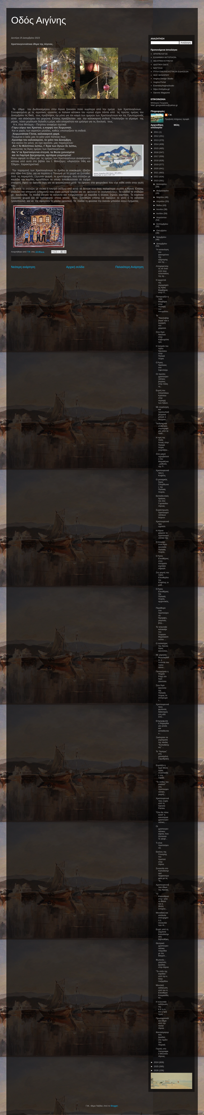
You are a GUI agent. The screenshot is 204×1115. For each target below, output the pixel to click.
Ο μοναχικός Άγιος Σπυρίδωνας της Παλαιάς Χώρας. (162, 485)
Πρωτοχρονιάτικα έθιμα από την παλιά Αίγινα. (162, 1023)
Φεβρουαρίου (162, 190)
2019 (156, 164)
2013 (156, 140)
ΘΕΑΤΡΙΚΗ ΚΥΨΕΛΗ (163, 61)
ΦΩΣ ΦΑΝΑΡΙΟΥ (161, 75)
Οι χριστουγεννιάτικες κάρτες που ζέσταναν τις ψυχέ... (162, 832)
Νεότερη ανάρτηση (23, 267)
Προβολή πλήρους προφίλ (177, 119)
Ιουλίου (160, 213)
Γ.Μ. (170, 115)
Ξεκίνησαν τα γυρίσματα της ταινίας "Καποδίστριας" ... (162, 742)
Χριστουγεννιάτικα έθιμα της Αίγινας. (162, 887)
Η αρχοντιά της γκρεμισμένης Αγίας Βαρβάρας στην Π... (162, 286)
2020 (156, 168)
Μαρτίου (160, 197)
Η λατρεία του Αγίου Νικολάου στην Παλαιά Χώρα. (162, 352)
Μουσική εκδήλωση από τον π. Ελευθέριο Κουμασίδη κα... (162, 991)
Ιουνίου (160, 209)
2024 (156, 1062)
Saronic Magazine (161, 92)
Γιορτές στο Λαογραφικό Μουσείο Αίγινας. (162, 1052)
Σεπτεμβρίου (162, 224)
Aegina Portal (159, 82)
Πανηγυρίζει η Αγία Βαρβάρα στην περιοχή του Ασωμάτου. (162, 304)
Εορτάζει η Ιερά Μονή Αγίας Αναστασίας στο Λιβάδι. (162, 771)
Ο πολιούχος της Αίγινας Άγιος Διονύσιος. (162, 647)
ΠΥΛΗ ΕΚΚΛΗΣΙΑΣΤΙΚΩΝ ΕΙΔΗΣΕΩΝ (170, 71)
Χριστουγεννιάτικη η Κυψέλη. (162, 473)
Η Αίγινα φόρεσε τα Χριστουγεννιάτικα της (162, 534)
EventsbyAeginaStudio (163, 85)
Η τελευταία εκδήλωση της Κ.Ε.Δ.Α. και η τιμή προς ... (162, 1008)
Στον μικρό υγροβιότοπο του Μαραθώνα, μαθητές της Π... (162, 460)
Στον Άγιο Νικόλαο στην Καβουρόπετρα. (162, 337)
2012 (156, 136)
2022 (156, 176)
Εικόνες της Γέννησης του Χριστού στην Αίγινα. (161, 858)
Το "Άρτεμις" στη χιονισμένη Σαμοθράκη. (162, 756)
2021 (156, 172)
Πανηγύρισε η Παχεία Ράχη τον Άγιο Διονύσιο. (162, 676)
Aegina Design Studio (163, 78)
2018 (156, 160)
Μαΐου (159, 205)
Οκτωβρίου (161, 230)
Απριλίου (160, 201)
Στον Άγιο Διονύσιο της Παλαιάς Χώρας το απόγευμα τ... (162, 693)
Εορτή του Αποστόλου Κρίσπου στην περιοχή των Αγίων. (162, 396)
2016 (156, 152)
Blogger (114, 1106)
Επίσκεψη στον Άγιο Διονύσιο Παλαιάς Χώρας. (161, 547)
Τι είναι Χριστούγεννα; (162, 845)
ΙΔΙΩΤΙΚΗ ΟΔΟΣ (160, 64)
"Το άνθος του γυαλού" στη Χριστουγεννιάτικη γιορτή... (162, 788)
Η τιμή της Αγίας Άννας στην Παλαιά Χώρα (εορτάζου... (162, 443)
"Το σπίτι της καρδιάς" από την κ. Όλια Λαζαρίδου (162, 976)
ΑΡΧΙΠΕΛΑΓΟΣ (160, 54)
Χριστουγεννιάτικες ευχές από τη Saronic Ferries (162, 803)
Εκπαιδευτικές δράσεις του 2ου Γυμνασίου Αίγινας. (162, 501)
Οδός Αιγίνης (38, 20)
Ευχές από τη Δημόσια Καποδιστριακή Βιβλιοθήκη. (162, 934)
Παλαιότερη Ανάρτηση (129, 267)
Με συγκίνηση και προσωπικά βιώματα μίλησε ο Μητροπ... (162, 413)
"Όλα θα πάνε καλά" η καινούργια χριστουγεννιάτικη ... (162, 817)
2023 (156, 180)
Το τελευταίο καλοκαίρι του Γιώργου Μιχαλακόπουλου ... (162, 633)
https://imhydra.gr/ (161, 89)
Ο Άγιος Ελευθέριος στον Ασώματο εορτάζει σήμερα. (162, 562)
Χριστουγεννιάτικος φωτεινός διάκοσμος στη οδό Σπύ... (162, 710)
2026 (156, 1070)
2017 (156, 156)
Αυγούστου (161, 217)
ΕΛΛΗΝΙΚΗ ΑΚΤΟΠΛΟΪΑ (164, 57)
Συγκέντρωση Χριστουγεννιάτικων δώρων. (162, 514)
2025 (156, 1066)
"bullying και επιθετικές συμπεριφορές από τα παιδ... (162, 428)
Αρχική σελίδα (75, 267)
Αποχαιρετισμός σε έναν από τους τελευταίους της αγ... (162, 271)
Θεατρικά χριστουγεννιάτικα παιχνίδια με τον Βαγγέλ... (162, 949)
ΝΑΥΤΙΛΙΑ (158, 68)
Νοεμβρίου (161, 237)
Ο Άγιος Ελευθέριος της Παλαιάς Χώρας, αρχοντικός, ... (162, 596)
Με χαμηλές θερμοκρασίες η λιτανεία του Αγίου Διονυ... (162, 661)
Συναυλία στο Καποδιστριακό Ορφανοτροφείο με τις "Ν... (162, 874)
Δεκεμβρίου (161, 243)
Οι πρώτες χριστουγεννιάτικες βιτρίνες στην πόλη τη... (162, 380)
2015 (156, 148)
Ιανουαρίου (161, 184)
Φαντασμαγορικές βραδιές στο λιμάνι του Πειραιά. (162, 1038)
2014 (156, 144)
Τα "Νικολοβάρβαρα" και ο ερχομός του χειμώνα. (162, 321)
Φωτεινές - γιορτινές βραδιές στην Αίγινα (162, 964)
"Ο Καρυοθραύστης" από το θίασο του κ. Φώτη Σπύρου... (162, 901)
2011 (156, 132)
